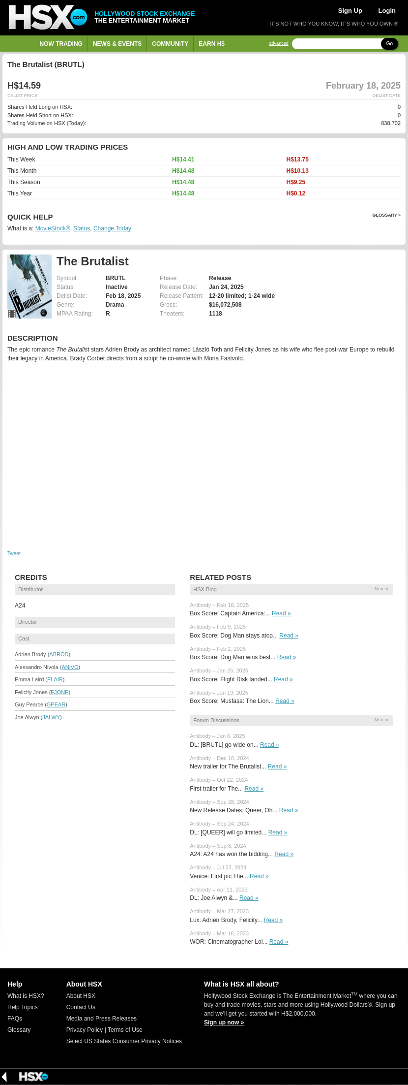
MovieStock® (52, 228)
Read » (281, 613)
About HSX (80, 995)
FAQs (14, 1018)
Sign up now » (224, 1022)
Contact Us (80, 1007)
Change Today (112, 228)
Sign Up (350, 10)
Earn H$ (212, 43)
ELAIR (55, 679)
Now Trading (61, 43)
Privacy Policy (84, 1029)
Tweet (14, 553)
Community (170, 43)
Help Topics (22, 1007)
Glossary (18, 1029)
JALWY (51, 717)
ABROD (58, 654)
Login (387, 10)
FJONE (59, 692)
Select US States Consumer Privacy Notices (124, 1041)
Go (389, 43)
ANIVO (69, 667)
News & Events (117, 43)
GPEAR (56, 704)
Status (81, 228)
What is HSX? (25, 995)
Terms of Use (125, 1029)
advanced (279, 43)
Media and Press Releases (101, 1018)
